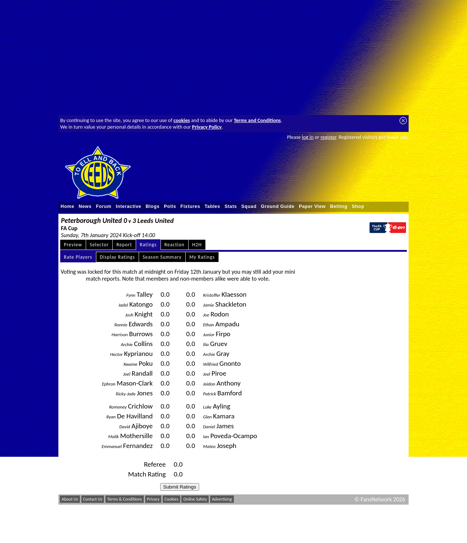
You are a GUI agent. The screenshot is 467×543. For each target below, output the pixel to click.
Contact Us (93, 499)
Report (124, 245)
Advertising (222, 499)
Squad (248, 206)
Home (67, 206)
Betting (338, 206)
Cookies (171, 499)
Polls (170, 206)
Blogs (152, 206)
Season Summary (162, 257)
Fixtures (190, 206)
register (328, 137)
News (85, 206)
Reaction (175, 245)
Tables (212, 206)
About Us (70, 499)
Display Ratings (117, 257)
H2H (197, 245)
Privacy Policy (206, 127)
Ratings (148, 245)
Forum (103, 206)
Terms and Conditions (257, 120)
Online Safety (195, 499)
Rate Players (78, 257)
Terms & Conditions (124, 499)
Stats (230, 206)
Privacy (153, 499)
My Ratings (202, 257)
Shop (358, 206)
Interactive (128, 206)
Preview (73, 245)
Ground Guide (277, 206)
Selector (99, 245)
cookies (182, 120)
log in (307, 137)
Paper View (312, 206)
